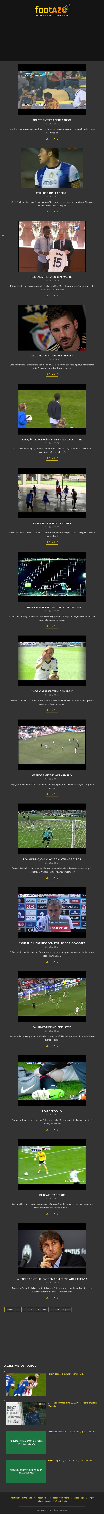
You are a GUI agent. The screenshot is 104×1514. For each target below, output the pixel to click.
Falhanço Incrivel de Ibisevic (52, 1027)
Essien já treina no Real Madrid (52, 276)
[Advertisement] (52, 39)
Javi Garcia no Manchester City (52, 355)
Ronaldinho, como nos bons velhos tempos (52, 859)
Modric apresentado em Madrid (52, 691)
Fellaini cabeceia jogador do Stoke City (66, 1373)
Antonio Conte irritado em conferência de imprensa (52, 1278)
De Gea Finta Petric (52, 1194)
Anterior (10, 1309)
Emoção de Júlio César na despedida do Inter (52, 439)
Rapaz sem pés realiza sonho (52, 523)
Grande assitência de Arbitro (52, 775)
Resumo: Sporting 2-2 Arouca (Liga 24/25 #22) (70, 1460)
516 (30, 1309)
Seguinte (66, 1309)
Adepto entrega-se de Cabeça (52, 120)
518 (44, 1309)
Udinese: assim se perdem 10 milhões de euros (52, 607)
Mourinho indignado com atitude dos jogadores (52, 943)
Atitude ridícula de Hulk (52, 193)
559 (57, 1309)
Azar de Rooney (52, 1111)
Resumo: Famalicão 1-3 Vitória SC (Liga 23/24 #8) (71, 1431)
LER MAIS (52, 138)
